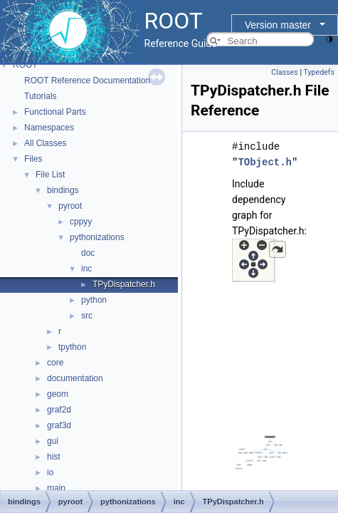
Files (33, 159)
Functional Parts (55, 112)
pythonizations (97, 237)
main (56, 488)
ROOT (25, 65)
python (94, 300)
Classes (284, 72)
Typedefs (318, 72)
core (55, 363)
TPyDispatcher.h (124, 284)
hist (53, 457)
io (50, 472)
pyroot (70, 206)
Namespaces (49, 128)
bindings (63, 190)
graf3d (59, 425)
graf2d (59, 410)
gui (52, 441)
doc (88, 253)
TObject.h (265, 162)
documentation (75, 378)
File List (50, 175)
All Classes (45, 143)
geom (57, 394)
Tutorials (40, 96)
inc (86, 269)
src (87, 316)
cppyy (81, 222)
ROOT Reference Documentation (87, 81)
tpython (72, 347)
